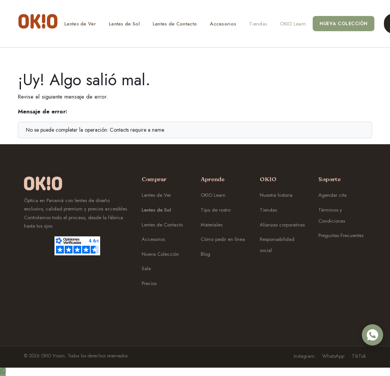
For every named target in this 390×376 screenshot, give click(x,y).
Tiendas (268, 209)
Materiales (211, 224)
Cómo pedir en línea (223, 239)
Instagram (304, 356)
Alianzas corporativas (282, 224)
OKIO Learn (213, 195)
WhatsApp (333, 356)
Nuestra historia (276, 195)
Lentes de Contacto (162, 224)
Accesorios (153, 239)
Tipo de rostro (215, 209)
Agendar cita (332, 195)
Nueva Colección (160, 254)
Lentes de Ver (156, 195)
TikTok (359, 356)
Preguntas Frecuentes (340, 235)
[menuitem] (80, 24)
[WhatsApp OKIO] (372, 335)
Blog (205, 254)
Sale (146, 268)
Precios (149, 283)
